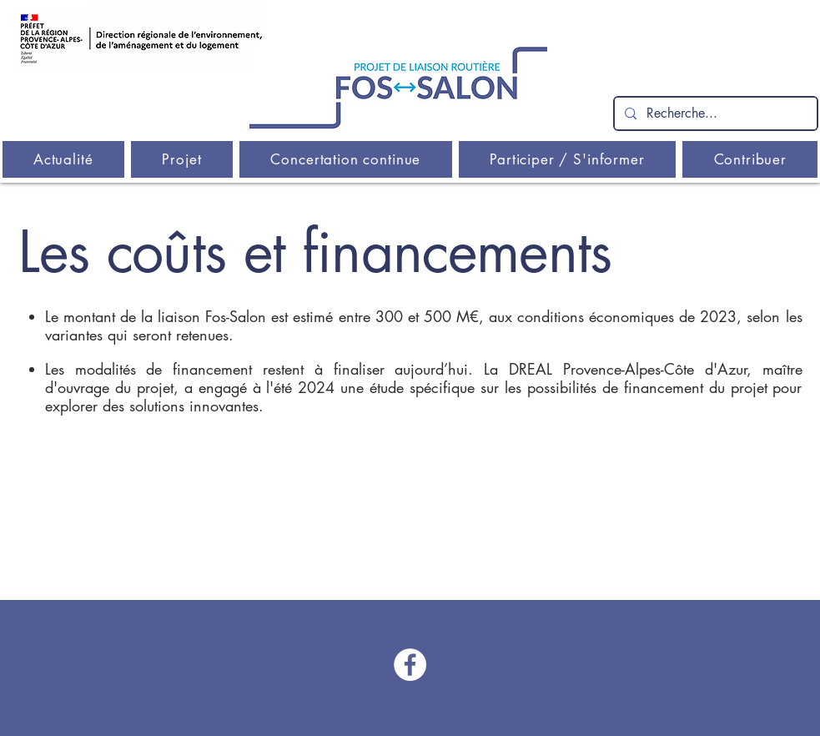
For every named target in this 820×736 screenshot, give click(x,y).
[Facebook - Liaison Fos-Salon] (410, 664)
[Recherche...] (714, 113)
